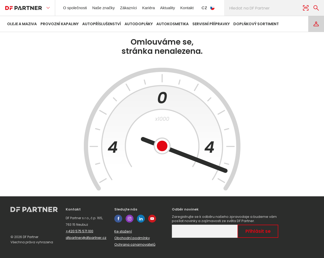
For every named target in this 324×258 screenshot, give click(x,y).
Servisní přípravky (211, 24)
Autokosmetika (172, 24)
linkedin (141, 219)
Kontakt (197, 7)
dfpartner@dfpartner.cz (86, 237)
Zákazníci (134, 7)
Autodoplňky (139, 24)
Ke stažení (123, 231)
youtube (152, 219)
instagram (129, 219)
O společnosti (76, 7)
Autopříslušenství (101, 24)
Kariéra (155, 7)
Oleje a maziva (22, 24)
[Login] (316, 24)
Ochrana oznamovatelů (134, 244)
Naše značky (107, 7)
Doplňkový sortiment (256, 24)
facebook (118, 219)
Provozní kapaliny (59, 24)
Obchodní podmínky (132, 237)
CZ (219, 7)
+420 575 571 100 (79, 231)
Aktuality (175, 7)
